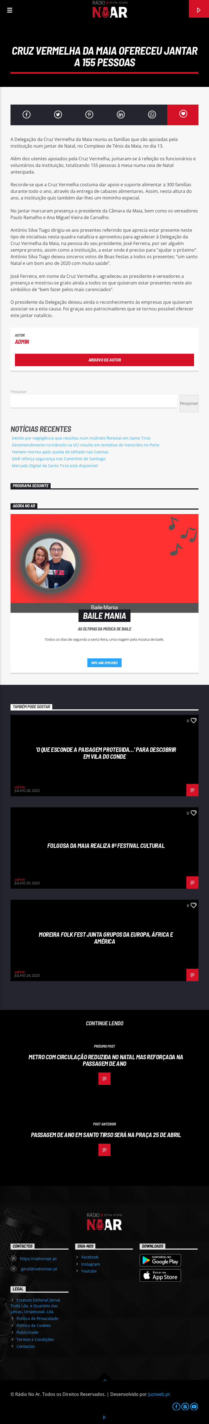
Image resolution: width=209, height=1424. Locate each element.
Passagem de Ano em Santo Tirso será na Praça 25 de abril (106, 1134)
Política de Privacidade (37, 1318)
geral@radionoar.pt (38, 1268)
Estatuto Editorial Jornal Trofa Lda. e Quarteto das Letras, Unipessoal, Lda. (35, 1305)
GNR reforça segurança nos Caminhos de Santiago (58, 458)
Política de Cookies (34, 1325)
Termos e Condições (35, 1339)
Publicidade (27, 1332)
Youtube (89, 1271)
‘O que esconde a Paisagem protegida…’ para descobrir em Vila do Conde (106, 753)
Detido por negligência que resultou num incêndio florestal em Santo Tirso (81, 438)
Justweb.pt (159, 1394)
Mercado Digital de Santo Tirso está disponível (55, 465)
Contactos (26, 1346)
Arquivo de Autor (104, 359)
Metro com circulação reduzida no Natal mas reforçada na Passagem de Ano (105, 1060)
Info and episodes (104, 663)
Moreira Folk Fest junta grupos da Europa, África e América (106, 938)
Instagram (90, 1264)
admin (22, 341)
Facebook (89, 1257)
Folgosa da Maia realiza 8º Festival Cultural (105, 845)
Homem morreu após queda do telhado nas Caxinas (60, 451)
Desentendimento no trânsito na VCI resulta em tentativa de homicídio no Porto (85, 445)
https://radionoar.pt (38, 1258)
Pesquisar (19, 391)
